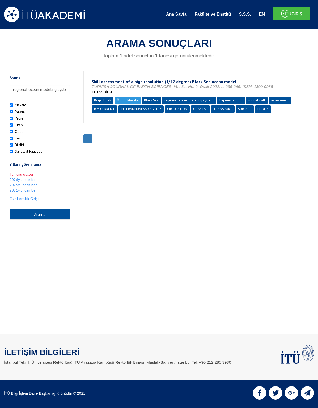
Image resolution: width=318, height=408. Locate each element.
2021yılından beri (24, 190)
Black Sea (151, 100)
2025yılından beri (24, 184)
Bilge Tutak (102, 100)
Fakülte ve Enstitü (212, 14)
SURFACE (245, 109)
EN (262, 14)
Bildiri (19, 144)
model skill (256, 100)
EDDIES (263, 109)
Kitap (19, 124)
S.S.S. (245, 14)
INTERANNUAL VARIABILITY (141, 109)
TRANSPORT (222, 109)
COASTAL (200, 109)
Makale (20, 105)
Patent (20, 111)
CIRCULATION (177, 109)
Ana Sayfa (176, 14)
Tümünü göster (21, 174)
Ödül (19, 131)
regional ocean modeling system (189, 100)
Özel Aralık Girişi (24, 198)
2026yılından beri (24, 179)
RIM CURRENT (104, 109)
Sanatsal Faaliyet (28, 151)
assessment (280, 100)
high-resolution (231, 100)
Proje (19, 118)
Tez (18, 138)
